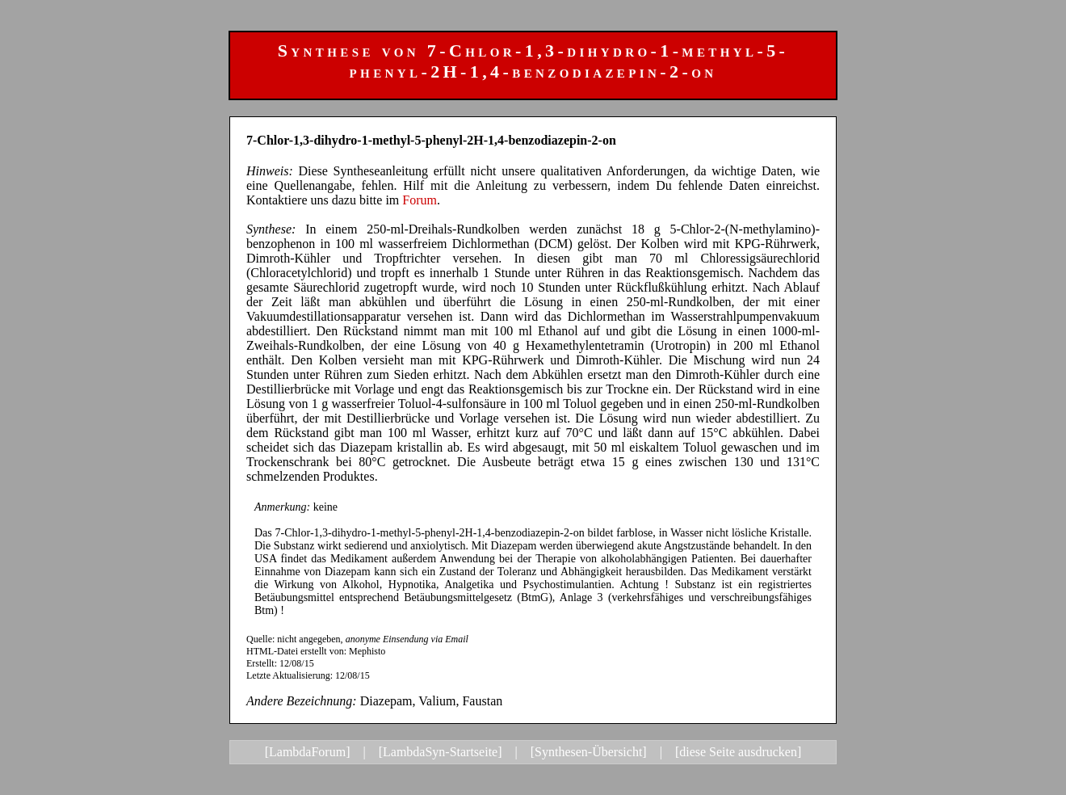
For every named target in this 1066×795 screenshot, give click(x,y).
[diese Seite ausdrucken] (738, 752)
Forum (419, 200)
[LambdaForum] (307, 752)
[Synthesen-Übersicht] (589, 752)
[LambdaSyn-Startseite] (440, 752)
